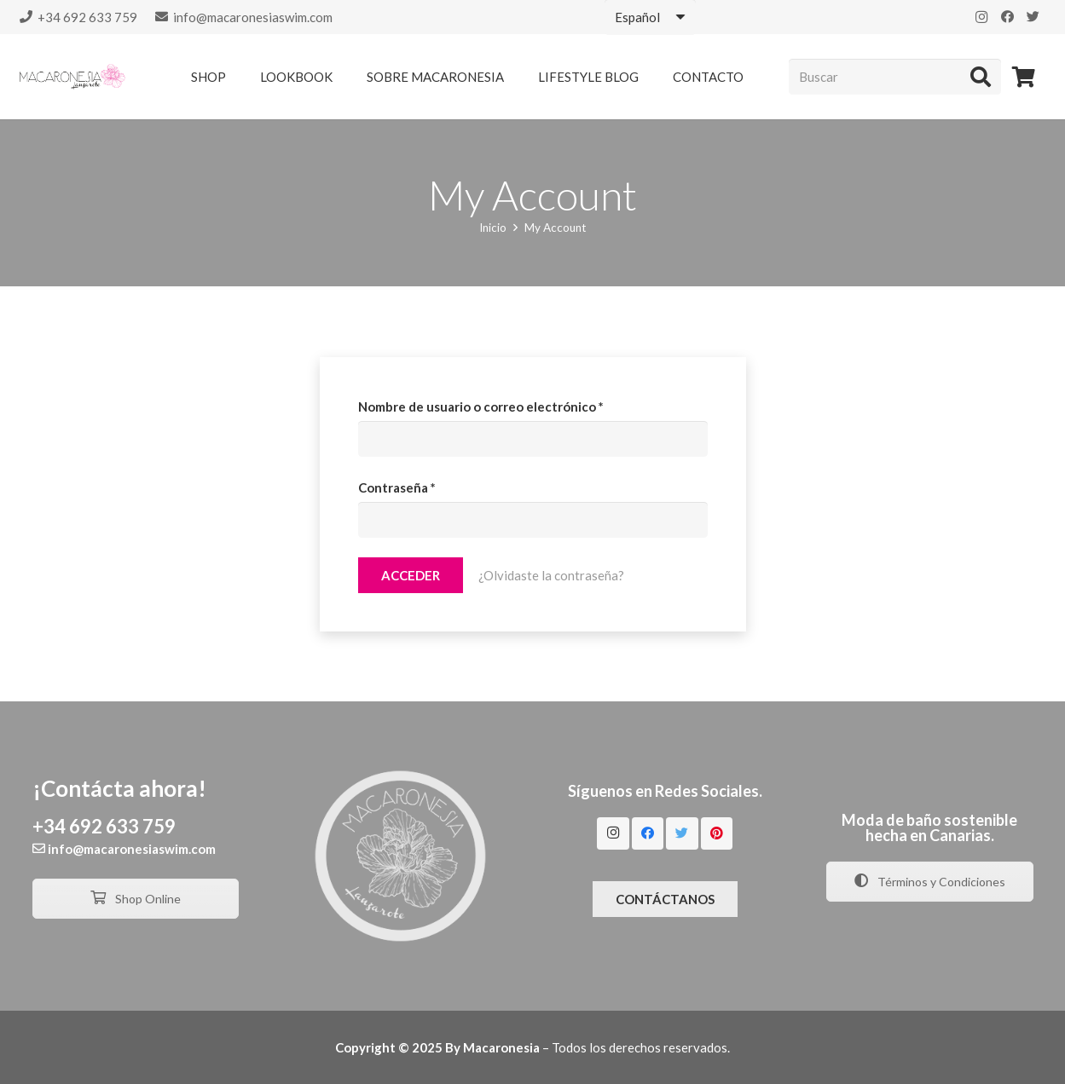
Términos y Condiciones (929, 881)
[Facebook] (1007, 17)
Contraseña (397, 487)
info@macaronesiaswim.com (132, 848)
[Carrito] (1023, 76)
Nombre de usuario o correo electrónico (481, 406)
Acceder (410, 575)
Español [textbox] (637, 17)
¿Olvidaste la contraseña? (551, 575)
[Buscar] (894, 77)
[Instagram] (981, 17)
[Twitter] (1032, 17)
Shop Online (135, 898)
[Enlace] (72, 76)
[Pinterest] (717, 833)
